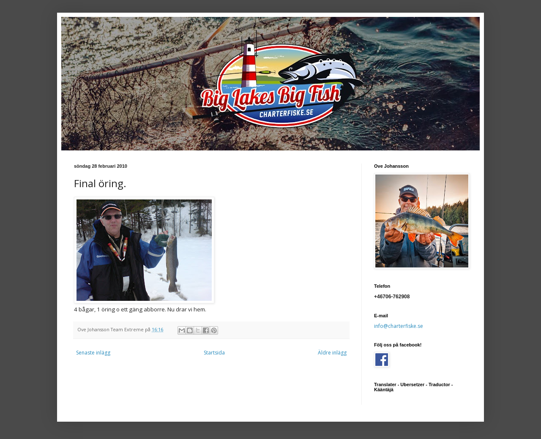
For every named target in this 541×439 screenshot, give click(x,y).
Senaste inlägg (93, 352)
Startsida (214, 352)
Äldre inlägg (332, 352)
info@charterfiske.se (398, 326)
